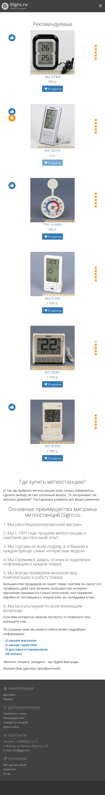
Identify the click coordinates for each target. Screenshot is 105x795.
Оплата (8, 699)
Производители (13, 718)
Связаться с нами (15, 713)
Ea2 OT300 (52, 77)
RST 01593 (52, 446)
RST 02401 (52, 372)
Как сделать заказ (15, 765)
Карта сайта (11, 727)
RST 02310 (52, 150)
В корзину (52, 89)
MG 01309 (52, 298)
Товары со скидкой (15, 722)
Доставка (9, 694)
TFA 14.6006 (52, 224)
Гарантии (9, 769)
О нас (7, 773)
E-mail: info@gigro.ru (16, 750)
